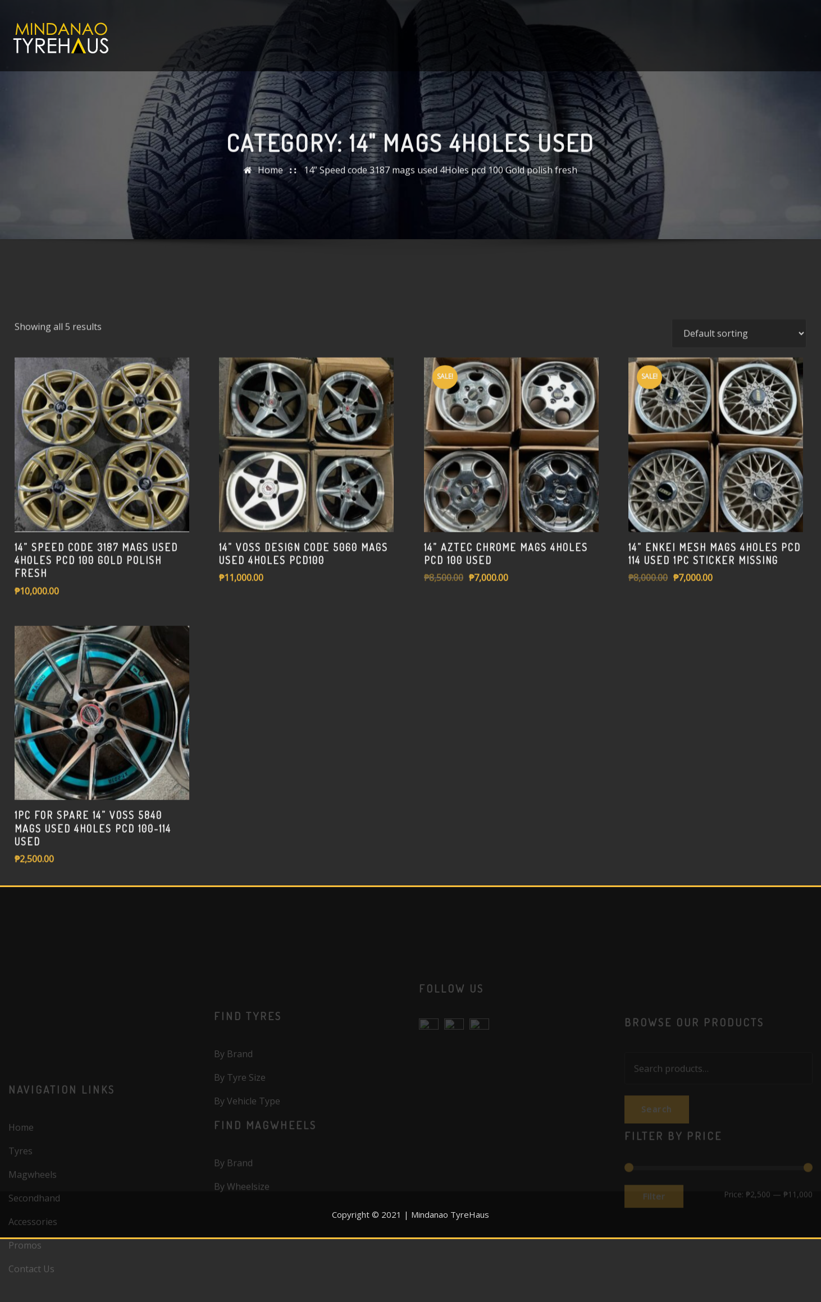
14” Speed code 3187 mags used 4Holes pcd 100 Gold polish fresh (440, 175)
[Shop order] (739, 395)
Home (270, 175)
